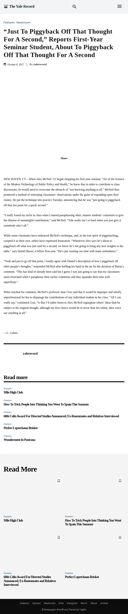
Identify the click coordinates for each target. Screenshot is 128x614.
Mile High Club (13, 392)
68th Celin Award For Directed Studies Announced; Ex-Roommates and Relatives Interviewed (61, 416)
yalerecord (40, 64)
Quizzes (36, 603)
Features (10, 22)
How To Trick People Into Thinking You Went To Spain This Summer (46, 404)
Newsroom (24, 22)
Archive (104, 603)
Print (61, 603)
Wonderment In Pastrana (19, 440)
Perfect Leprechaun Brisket (21, 428)
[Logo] (19, 6)
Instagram (72, 603)
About (94, 603)
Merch (84, 603)
